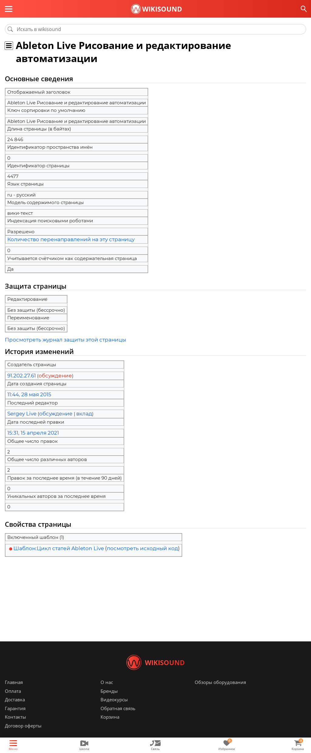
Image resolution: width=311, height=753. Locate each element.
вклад (76, 411)
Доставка (15, 709)
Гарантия (15, 717)
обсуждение (49, 374)
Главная (14, 691)
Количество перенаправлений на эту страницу (62, 239)
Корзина (110, 726)
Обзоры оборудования (220, 691)
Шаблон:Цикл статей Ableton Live (58, 544)
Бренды (109, 700)
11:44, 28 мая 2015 (26, 392)
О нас (107, 691)
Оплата (13, 700)
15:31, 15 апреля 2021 (29, 429)
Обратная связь (118, 717)
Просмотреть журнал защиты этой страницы (58, 339)
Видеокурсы (114, 709)
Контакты (15, 726)
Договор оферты (23, 735)
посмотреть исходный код (142, 544)
